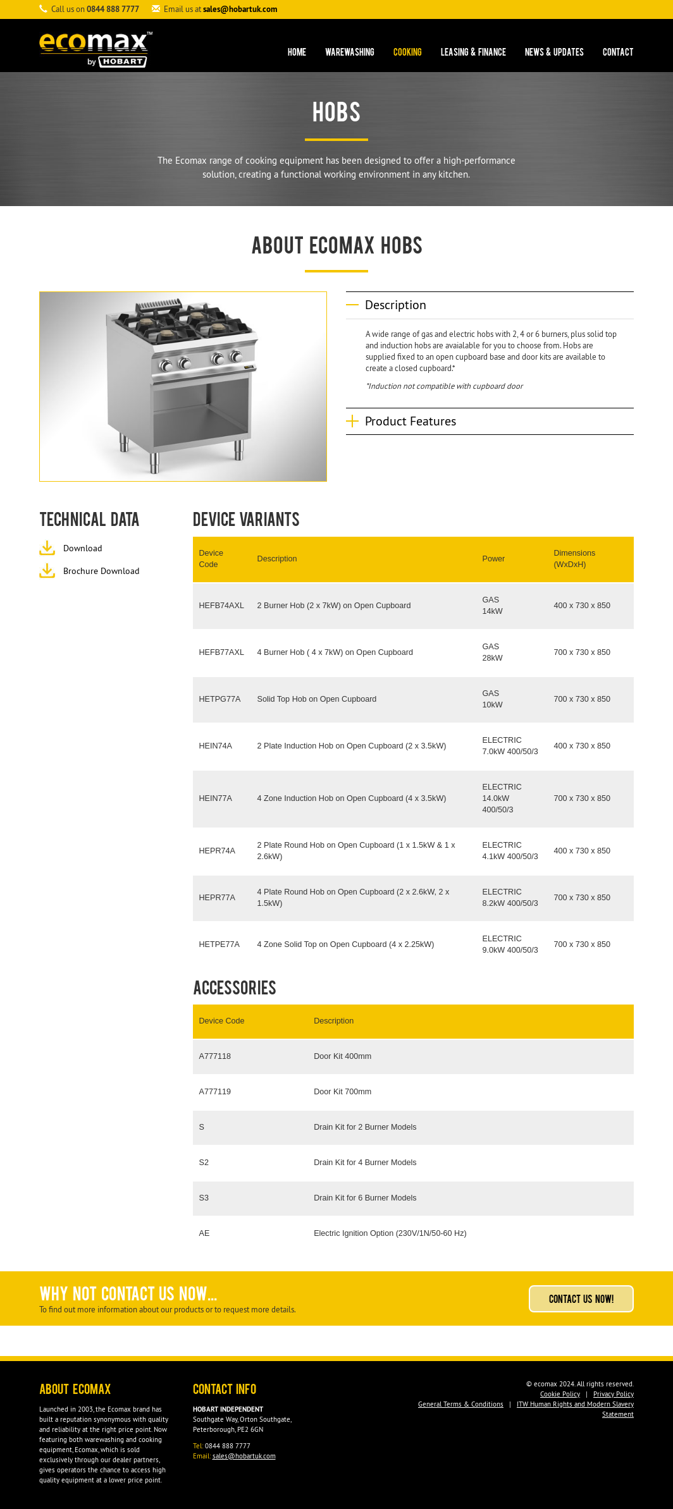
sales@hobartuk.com (240, 9)
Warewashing (349, 53)
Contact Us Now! (581, 1300)
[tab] (490, 305)
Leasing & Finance (473, 53)
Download (82, 548)
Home (297, 53)
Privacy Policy (613, 1394)
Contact (618, 53)
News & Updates (554, 53)
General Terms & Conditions (460, 1404)
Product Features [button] (410, 421)
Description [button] (395, 304)
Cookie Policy (560, 1394)
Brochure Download (101, 571)
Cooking (407, 53)
